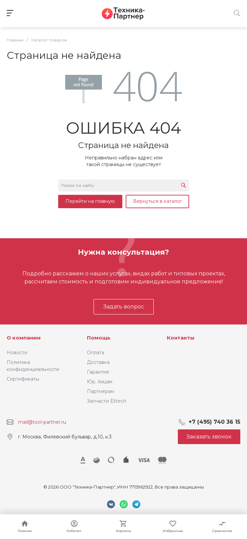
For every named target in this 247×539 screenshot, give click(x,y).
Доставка (98, 362)
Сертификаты (23, 379)
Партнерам (100, 391)
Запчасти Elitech (106, 401)
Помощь (98, 337)
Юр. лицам (99, 382)
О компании (24, 337)
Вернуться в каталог (157, 201)
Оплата (95, 353)
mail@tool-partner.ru (42, 422)
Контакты (181, 337)
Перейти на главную (90, 201)
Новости (17, 353)
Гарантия (98, 372)
